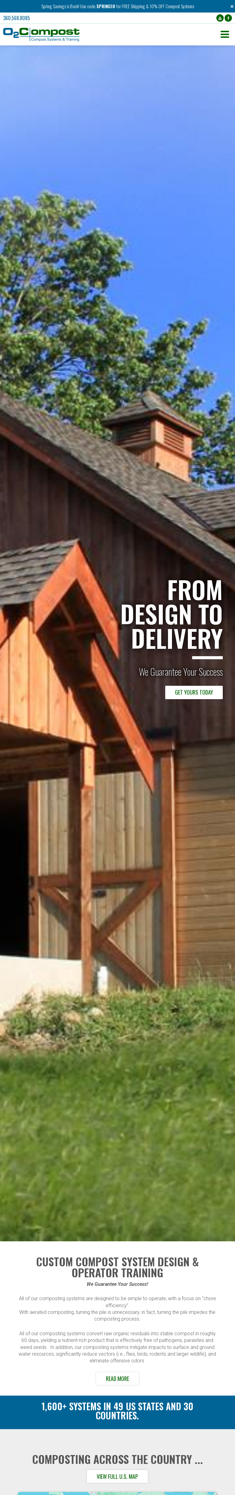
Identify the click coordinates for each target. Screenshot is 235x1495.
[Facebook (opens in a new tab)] (228, 18)
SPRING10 (105, 6)
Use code (88, 6)
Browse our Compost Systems (178, 692)
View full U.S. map (117, 1476)
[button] (110, 34)
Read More (117, 1378)
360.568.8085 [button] (16, 18)
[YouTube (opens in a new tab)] (220, 18)
